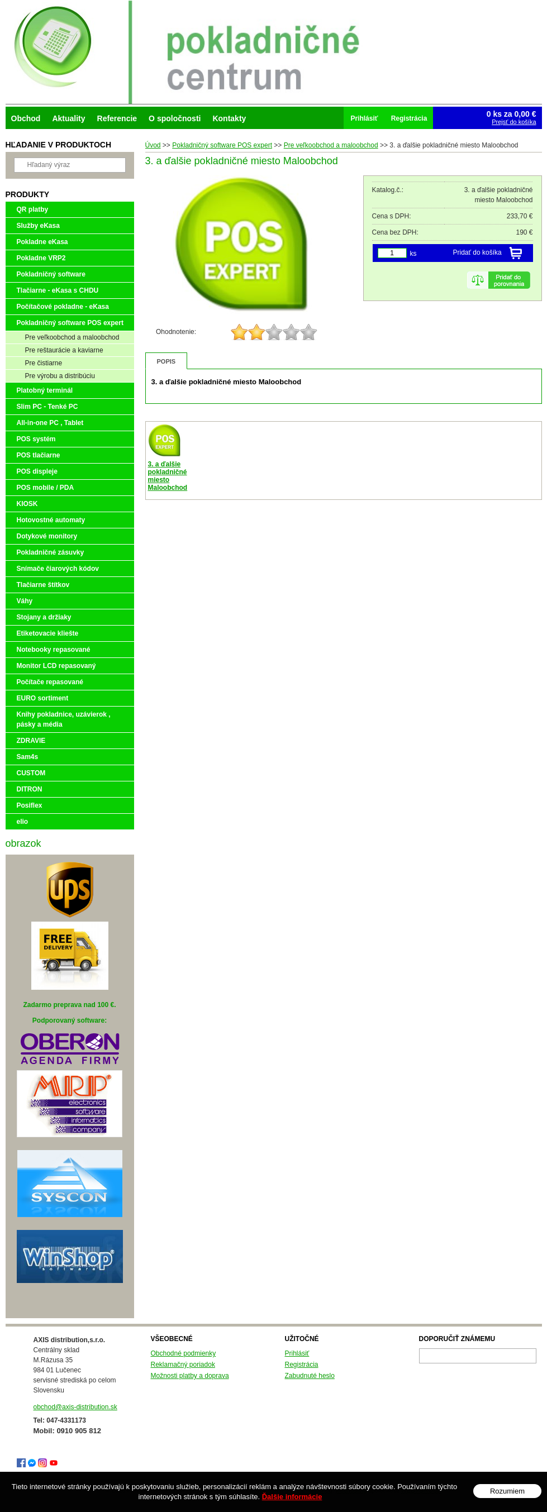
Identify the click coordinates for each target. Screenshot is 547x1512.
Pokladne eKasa (42, 242)
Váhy (25, 601)
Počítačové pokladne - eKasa (63, 307)
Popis (166, 361)
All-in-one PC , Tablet (50, 423)
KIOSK (27, 504)
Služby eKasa (38, 226)
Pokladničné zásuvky (50, 552)
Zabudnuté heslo (310, 1376)
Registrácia (301, 1364)
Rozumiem (507, 1491)
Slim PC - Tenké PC (47, 407)
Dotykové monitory (47, 536)
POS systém (36, 439)
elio (22, 822)
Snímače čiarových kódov (58, 569)
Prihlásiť (297, 1353)
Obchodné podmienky (183, 1353)
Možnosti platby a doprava (190, 1376)
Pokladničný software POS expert (222, 145)
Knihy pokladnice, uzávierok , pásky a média (64, 719)
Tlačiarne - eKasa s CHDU (58, 290)
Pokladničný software (51, 274)
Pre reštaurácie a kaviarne (64, 350)
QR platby (33, 209)
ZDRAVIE (31, 741)
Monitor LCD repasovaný (56, 666)
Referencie (117, 118)
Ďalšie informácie (292, 1496)
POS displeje (37, 471)
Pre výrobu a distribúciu (60, 376)
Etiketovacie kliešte (48, 633)
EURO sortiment (43, 698)
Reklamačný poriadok (183, 1364)
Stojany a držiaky (44, 617)
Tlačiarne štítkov (43, 585)
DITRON (29, 789)
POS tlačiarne (38, 455)
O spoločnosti (175, 118)
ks (413, 253)
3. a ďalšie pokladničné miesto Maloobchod (168, 476)
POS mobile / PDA (45, 488)
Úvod (153, 145)
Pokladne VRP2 (41, 258)
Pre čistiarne (44, 363)
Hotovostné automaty (51, 520)
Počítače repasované (50, 682)
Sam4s (28, 757)
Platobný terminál (45, 390)
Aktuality (68, 118)
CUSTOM (31, 773)
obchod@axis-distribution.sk (75, 1407)
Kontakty (229, 118)
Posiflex (29, 805)
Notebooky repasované (54, 650)
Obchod (26, 118)
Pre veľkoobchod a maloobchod (331, 145)
